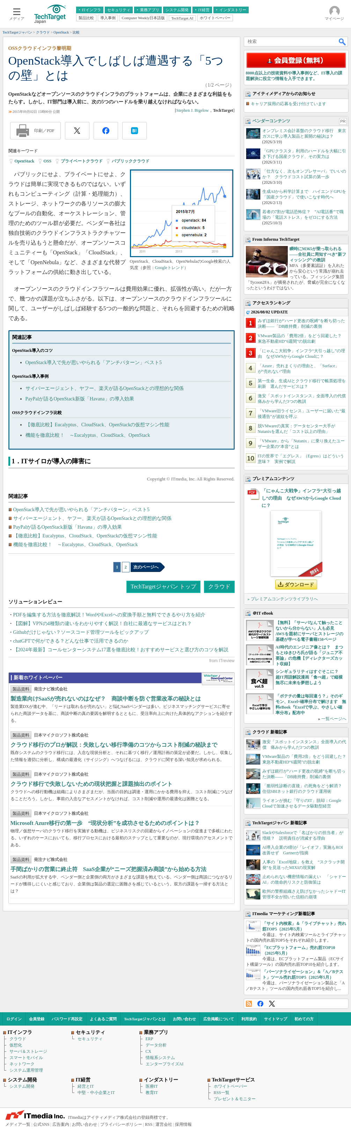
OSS (48, 161)
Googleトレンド (169, 267)
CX (149, 1051)
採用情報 (183, 1124)
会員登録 (36, 1019)
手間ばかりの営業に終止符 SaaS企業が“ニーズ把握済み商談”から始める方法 (108, 869)
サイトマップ (275, 1019)
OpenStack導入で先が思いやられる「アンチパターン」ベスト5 (93, 362)
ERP (149, 1038)
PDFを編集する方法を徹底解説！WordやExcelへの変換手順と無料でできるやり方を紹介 (109, 614)
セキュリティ (90, 1038)
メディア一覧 (17, 1124)
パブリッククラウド (130, 161)
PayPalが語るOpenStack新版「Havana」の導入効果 (79, 398)
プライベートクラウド (82, 161)
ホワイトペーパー (230, 1086)
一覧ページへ (333, 718)
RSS (249, 1004)
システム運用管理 (26, 1070)
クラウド (219, 586)
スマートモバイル (26, 1057)
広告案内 (60, 1124)
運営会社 (163, 1124)
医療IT (152, 1086)
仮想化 (15, 1045)
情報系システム (160, 1057)
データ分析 (156, 1045)
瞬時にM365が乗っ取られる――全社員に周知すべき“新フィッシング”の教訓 (318, 254)
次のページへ (146, 567)
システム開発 (22, 1086)
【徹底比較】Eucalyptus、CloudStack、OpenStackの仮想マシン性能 (97, 424)
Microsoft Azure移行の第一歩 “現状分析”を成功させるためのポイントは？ (105, 823)
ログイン (14, 1019)
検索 (342, 41)
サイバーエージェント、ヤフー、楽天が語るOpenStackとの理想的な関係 (104, 388)
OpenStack (25, 161)
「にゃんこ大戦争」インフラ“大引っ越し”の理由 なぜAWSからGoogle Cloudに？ (301, 498)
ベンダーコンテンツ (271, 120)
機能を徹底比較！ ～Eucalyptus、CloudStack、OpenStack (87, 435)
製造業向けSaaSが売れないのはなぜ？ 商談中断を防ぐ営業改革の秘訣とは (105, 699)
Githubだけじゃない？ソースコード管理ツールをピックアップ (81, 632)
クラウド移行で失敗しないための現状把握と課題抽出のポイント (91, 784)
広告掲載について (218, 1019)
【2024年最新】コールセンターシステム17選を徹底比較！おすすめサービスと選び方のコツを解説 (120, 649)
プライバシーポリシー (121, 1124)
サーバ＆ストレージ (28, 1051)
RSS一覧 (221, 1092)
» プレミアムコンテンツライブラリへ (283, 598)
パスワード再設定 (67, 1019)
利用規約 (249, 1019)
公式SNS (41, 1124)
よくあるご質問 (103, 1019)
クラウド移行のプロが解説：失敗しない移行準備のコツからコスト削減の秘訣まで (113, 745)
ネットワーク (22, 1064)
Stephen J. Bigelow (192, 110)
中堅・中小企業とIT (96, 1092)
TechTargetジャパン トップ (163, 586)
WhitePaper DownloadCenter (218, 679)
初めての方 (304, 1019)
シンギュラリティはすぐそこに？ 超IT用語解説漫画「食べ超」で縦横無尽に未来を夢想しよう (309, 677)
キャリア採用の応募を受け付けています (288, 103)
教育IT (152, 1092)
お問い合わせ (184, 1019)
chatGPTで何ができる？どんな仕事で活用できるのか (71, 641)
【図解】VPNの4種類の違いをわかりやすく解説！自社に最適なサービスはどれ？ (102, 623)
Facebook (260, 1004)
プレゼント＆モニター (235, 1098)
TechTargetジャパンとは (145, 1019)
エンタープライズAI (165, 1064)
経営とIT (86, 1086)
